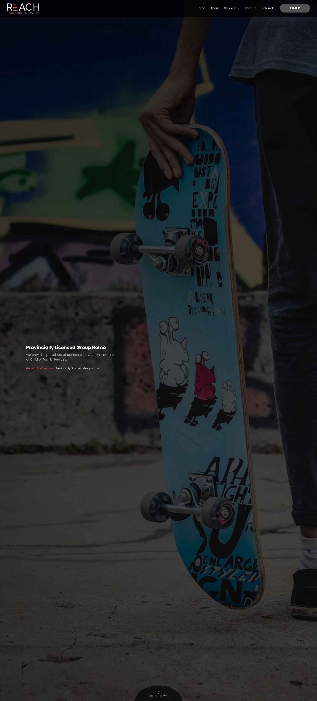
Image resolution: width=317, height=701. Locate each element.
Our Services (50, 372)
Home (30, 372)
